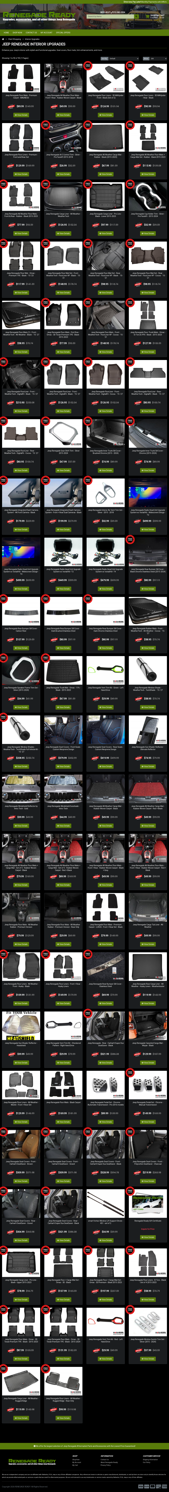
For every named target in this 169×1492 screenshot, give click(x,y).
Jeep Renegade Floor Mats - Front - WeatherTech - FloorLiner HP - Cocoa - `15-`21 (105, 334)
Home (6, 33)
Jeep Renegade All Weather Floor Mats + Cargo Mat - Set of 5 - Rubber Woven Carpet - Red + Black (63, 867)
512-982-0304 (119, 12)
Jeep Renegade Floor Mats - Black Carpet (63, 1102)
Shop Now (17, 33)
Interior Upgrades (32, 39)
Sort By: (104, 59)
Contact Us (31, 33)
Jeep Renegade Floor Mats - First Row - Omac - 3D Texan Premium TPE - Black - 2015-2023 (63, 334)
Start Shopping (14, 39)
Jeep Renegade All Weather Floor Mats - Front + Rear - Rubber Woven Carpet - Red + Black (148, 867)
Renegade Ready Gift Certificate (148, 1221)
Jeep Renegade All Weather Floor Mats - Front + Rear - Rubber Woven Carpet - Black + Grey (106, 867)
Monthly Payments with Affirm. (145, 2)
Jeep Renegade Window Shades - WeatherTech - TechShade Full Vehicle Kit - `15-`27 (21, 749)
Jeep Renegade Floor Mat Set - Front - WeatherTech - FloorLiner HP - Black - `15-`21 (63, 275)
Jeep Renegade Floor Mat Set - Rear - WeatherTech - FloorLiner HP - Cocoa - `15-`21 (147, 275)
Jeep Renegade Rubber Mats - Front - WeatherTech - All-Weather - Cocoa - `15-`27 (148, 630)
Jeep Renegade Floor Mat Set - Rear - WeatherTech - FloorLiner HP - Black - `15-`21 (105, 275)
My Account (46, 33)
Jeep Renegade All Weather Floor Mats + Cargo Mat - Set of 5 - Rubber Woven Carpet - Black (21, 867)
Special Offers (63, 33)
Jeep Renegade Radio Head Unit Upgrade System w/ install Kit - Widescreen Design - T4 (21, 571)
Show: (146, 59)
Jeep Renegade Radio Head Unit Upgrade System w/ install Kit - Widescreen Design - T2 (148, 512)
